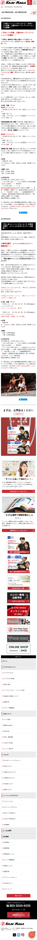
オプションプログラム (10, 807)
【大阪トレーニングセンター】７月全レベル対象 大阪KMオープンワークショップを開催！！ (18, 25)
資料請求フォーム (9, 854)
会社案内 (6, 842)
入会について (7, 714)
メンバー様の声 (8, 748)
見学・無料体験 (8, 737)
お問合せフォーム (27, 347)
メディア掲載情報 (9, 708)
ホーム (5, 661)
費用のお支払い (8, 725)
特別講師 (6, 824)
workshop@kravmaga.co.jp (9, 188)
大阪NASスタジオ (9, 778)
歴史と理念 (7, 684)
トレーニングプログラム (10, 795)
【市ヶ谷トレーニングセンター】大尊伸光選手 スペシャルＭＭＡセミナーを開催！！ (18, 226)
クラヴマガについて (9, 667)
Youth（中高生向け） (10, 819)
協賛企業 (6, 871)
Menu (34, 2)
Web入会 (6, 731)
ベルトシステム (8, 801)
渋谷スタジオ (8, 766)
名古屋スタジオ (8, 783)
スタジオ (6, 754)
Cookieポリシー (8, 883)
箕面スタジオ (8, 789)
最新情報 (6, 848)
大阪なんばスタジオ (10, 772)
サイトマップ (8, 889)
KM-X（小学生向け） (10, 813)
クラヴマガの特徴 (9, 678)
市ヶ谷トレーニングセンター (12, 760)
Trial (29, 2)
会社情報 (6, 836)
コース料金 (7, 719)
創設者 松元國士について (11, 696)
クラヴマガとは (8, 673)
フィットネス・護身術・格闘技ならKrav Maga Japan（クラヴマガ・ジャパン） (17, 929)
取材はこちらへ (8, 865)
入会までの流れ (8, 743)
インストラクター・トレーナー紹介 (14, 690)
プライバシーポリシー (10, 877)
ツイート (23, 213)
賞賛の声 (6, 702)
